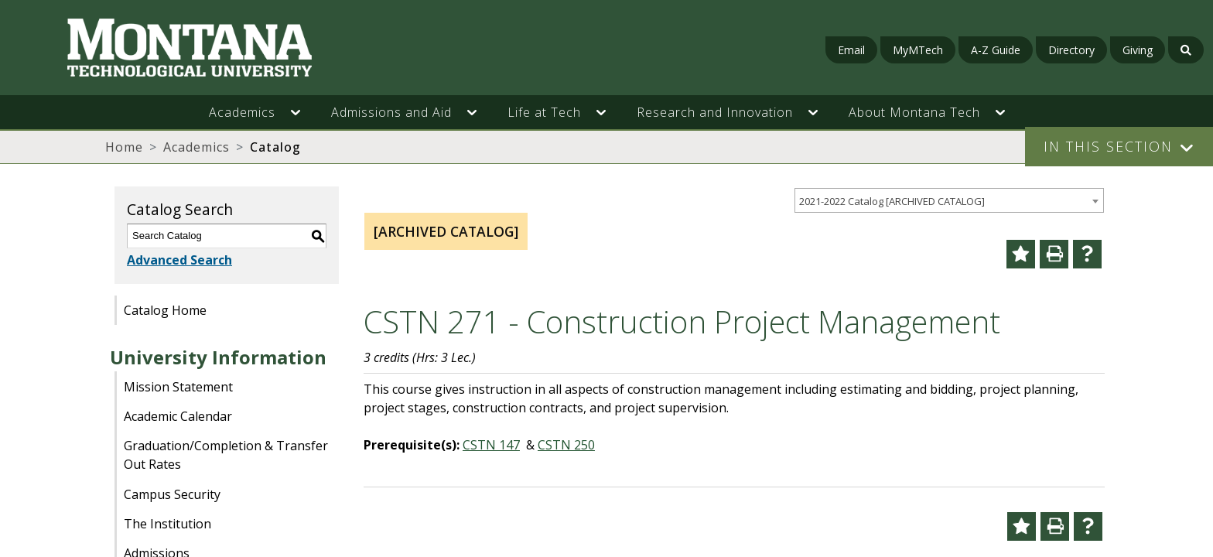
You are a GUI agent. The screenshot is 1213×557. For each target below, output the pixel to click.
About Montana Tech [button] (914, 112)
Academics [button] (242, 112)
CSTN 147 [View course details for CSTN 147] (491, 444)
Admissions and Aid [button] (391, 112)
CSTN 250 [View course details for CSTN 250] (566, 444)
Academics (196, 146)
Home (124, 146)
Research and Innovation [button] (715, 112)
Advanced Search (179, 259)
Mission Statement (178, 386)
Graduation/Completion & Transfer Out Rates (226, 455)
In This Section (1108, 146)
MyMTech (918, 50)
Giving (1137, 50)
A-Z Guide (995, 50)
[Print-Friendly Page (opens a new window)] (1054, 254)
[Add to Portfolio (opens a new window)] (1020, 254)
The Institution (167, 523)
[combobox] (949, 201)
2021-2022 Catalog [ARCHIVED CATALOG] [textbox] (892, 201)
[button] (303, 112)
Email (851, 50)
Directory (1071, 50)
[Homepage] (208, 48)
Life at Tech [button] (544, 112)
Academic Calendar (178, 416)
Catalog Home (165, 310)
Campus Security (172, 494)
